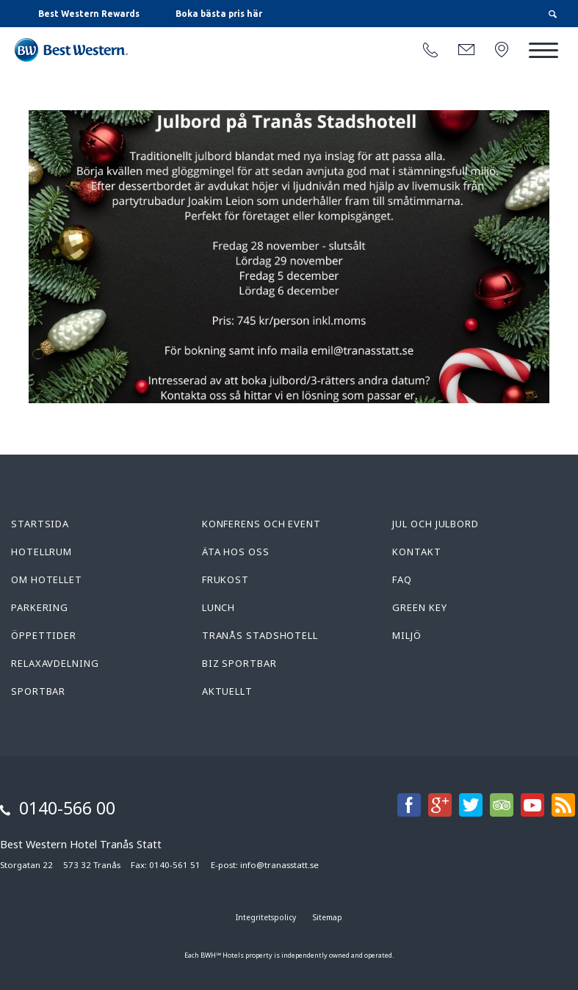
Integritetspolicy (266, 917)
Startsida (40, 523)
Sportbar (38, 691)
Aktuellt (227, 691)
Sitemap (327, 917)
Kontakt (416, 551)
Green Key (419, 607)
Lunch (219, 607)
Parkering (39, 607)
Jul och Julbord (435, 523)
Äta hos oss (236, 551)
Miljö (407, 635)
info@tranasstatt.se (279, 864)
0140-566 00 (67, 808)
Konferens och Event (261, 523)
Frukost (225, 579)
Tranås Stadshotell (260, 635)
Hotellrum (41, 551)
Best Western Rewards (89, 13)
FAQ (402, 579)
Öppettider (43, 635)
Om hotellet (46, 579)
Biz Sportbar (239, 663)
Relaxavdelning (55, 663)
